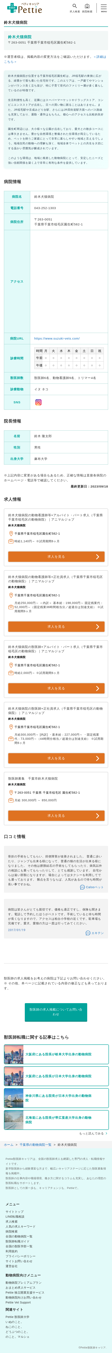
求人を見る (56, 556)
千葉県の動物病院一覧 (36, 1144)
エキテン (98, 933)
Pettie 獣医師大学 (18, 1317)
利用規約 (12, 1251)
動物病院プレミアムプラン (24, 1282)
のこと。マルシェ (18, 1336)
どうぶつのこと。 (18, 1331)
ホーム (9, 1144)
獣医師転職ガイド (18, 1241)
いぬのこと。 (15, 1321)
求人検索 (75, 8)
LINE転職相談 (15, 1216)
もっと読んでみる (91, 1133)
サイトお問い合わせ (19, 1261)
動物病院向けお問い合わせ (24, 1297)
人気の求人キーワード (21, 1226)
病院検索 (87, 8)
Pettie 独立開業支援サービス (25, 1292)
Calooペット (95, 887)
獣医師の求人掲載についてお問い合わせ (56, 1012)
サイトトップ (15, 1211)
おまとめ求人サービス (21, 1287)
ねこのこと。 (15, 1326)
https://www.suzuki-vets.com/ (57, 338)
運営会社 (12, 1266)
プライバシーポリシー (21, 1256)
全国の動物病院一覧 (19, 1236)
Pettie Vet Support (18, 1302)
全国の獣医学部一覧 (19, 1246)
